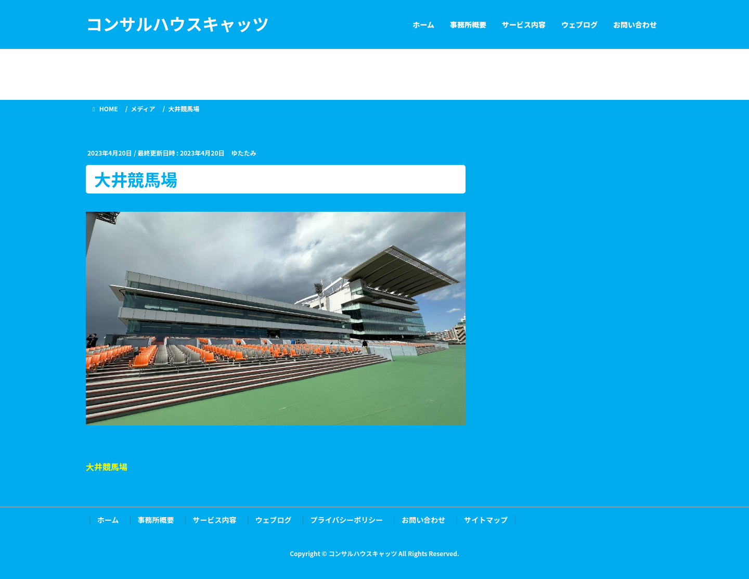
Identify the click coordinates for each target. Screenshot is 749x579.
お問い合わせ (423, 519)
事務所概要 (156, 519)
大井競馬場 (106, 466)
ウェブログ (273, 519)
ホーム (108, 519)
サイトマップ (486, 519)
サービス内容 (215, 519)
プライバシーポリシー (347, 519)
